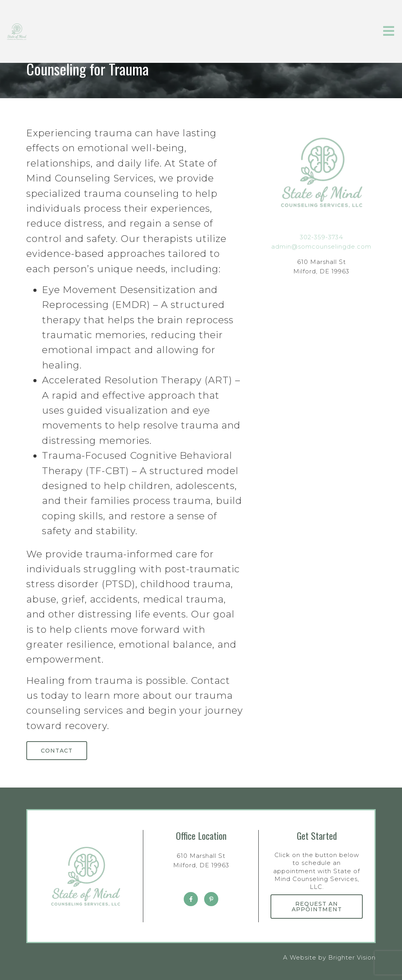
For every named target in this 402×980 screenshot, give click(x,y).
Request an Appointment (317, 906)
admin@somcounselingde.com (321, 246)
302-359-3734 (321, 237)
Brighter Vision (352, 957)
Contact (57, 750)
